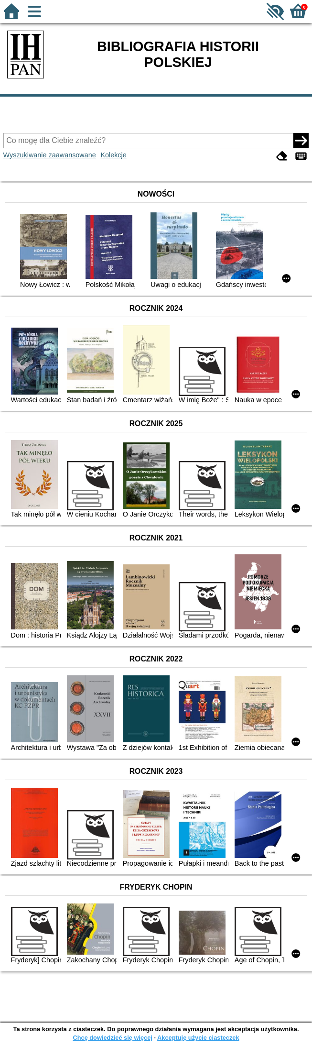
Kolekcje (113, 155)
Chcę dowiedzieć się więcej (112, 1037)
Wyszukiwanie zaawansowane (49, 155)
